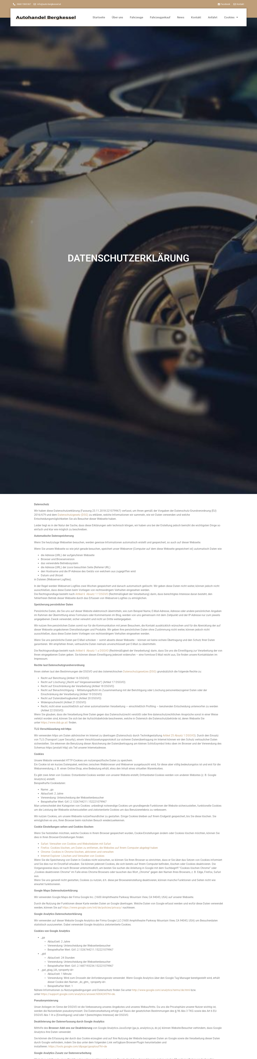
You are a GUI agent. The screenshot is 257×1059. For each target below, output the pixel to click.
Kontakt (196, 17)
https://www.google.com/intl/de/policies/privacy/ (92, 907)
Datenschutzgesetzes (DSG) (139, 671)
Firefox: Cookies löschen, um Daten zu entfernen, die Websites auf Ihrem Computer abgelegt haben (99, 847)
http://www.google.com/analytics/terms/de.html (161, 990)
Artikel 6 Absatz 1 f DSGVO (91, 594)
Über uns (117, 17)
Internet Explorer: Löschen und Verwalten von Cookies (72, 855)
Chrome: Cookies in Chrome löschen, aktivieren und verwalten (77, 851)
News (180, 17)
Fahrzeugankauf (160, 17)
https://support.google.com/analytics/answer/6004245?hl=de (78, 994)
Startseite (99, 17)
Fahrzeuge (136, 17)
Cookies (231, 17)
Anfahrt (212, 17)
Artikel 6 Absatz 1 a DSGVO (92, 650)
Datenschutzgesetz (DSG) (73, 514)
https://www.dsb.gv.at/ (54, 722)
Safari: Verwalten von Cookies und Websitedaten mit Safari (76, 843)
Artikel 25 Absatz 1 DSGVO (179, 735)
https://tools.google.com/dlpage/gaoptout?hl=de (77, 1046)
